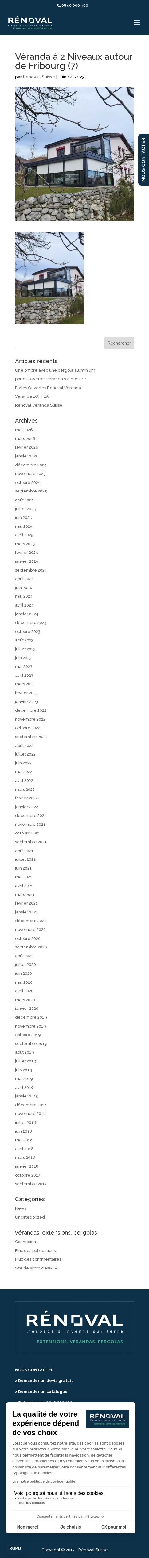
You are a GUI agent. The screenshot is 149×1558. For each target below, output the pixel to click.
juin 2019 (23, 1070)
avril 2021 (24, 885)
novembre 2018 (30, 1113)
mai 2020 (24, 982)
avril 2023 (24, 675)
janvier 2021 (26, 912)
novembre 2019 (30, 1026)
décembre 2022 (30, 710)
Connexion (25, 1241)
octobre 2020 (28, 938)
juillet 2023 (25, 649)
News (20, 1208)
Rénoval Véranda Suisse (38, 405)
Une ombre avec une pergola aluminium (55, 370)
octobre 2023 (27, 631)
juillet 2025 (25, 509)
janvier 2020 (26, 1008)
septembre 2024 (31, 570)
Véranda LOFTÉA (32, 396)
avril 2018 (24, 1148)
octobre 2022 (27, 727)
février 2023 (26, 693)
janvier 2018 (26, 1166)
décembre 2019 (31, 1017)
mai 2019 (24, 1078)
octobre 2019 (28, 1034)
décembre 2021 (30, 815)
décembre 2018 (31, 1105)
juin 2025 (23, 517)
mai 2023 (23, 666)
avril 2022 (24, 780)
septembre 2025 (31, 491)
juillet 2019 (25, 1061)
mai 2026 (24, 429)
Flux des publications (35, 1250)
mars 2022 (25, 789)
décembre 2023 (30, 622)
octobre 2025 (28, 482)
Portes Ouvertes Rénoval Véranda (48, 387)
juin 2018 (23, 1131)
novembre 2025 (30, 473)
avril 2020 (24, 991)
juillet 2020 (25, 964)
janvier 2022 (26, 807)
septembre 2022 (31, 736)
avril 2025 (24, 535)
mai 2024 (24, 596)
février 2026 (26, 447)
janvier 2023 (26, 701)
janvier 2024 (26, 614)
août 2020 (24, 956)
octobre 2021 (27, 833)
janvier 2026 (27, 456)
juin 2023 (23, 658)
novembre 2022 (30, 719)
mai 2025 (24, 526)
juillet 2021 (25, 859)
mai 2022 (23, 771)
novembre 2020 (30, 929)
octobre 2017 (27, 1175)
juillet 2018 (25, 1122)
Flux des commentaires (38, 1259)
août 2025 (24, 500)
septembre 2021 (31, 842)
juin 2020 (23, 973)
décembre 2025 (31, 465)
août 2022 (24, 745)
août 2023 (24, 640)
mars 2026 (25, 438)
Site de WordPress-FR (36, 1268)
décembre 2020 (31, 920)
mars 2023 (25, 684)
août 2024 (24, 578)
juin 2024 (23, 587)
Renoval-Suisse (39, 77)
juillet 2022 (25, 754)
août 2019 (24, 1052)
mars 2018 (25, 1157)
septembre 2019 (31, 1043)
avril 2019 (24, 1087)
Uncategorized (30, 1217)
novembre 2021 (30, 824)
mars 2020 (25, 999)
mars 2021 (25, 894)
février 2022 (26, 798)
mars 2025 (25, 544)
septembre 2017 (31, 1183)
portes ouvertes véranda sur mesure (50, 379)
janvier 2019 (27, 1096)
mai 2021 (23, 877)
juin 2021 (23, 868)
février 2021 (26, 903)
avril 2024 (24, 605)
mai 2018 (24, 1140)
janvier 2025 (26, 561)
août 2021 (24, 850)
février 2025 (26, 552)
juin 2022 (23, 763)
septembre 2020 (31, 947)
